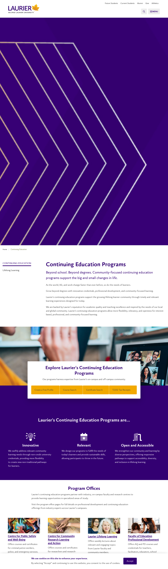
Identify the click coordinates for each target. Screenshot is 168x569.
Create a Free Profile (45, 390)
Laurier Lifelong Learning (104, 536)
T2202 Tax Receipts (123, 390)
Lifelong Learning (11, 270)
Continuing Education (17, 263)
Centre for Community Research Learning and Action (62, 540)
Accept (130, 561)
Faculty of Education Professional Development (141, 540)
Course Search (71, 390)
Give (146, 3)
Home (5, 249)
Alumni (138, 3)
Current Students (125, 3)
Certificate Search (96, 390)
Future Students (108, 3)
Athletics (155, 3)
